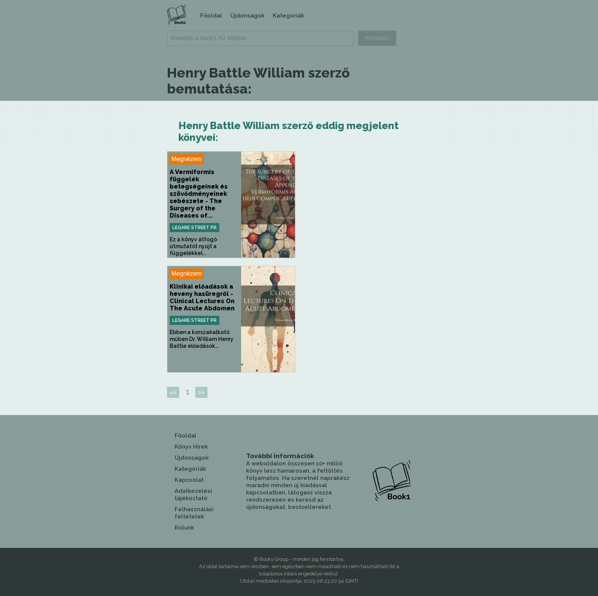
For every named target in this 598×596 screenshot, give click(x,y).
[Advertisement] (367, 204)
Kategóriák (288, 15)
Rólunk (184, 527)
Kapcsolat (189, 479)
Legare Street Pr (194, 227)
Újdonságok (247, 15)
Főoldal (211, 15)
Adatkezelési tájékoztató (193, 495)
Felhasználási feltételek (194, 513)
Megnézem (187, 159)
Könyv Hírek (191, 446)
